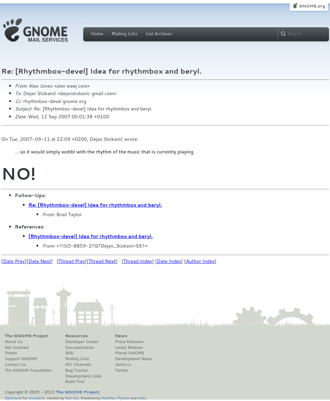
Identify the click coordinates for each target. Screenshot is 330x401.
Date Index (169, 261)
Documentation (79, 347)
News (121, 336)
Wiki (69, 353)
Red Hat (71, 397)
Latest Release (129, 347)
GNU (142, 397)
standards (37, 397)
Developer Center (81, 341)
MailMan (108, 397)
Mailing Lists (125, 34)
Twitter (122, 370)
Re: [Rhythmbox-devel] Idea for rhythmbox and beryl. (95, 205)
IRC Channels (78, 364)
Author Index (200, 261)
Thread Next (102, 261)
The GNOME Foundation (28, 370)
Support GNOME (21, 358)
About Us (14, 341)
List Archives (159, 34)
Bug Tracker (76, 370)
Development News (133, 358)
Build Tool (74, 381)
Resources (76, 336)
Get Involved (17, 347)
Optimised (13, 397)
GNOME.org (312, 6)
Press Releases (129, 341)
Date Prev (14, 261)
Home (97, 34)
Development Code (83, 376)
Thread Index (137, 261)
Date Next (39, 261)
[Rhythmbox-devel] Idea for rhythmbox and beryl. (91, 236)
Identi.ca (123, 364)
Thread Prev (71, 261)
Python (124, 397)
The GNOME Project (26, 336)
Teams (11, 353)
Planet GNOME (129, 353)
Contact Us (15, 364)
